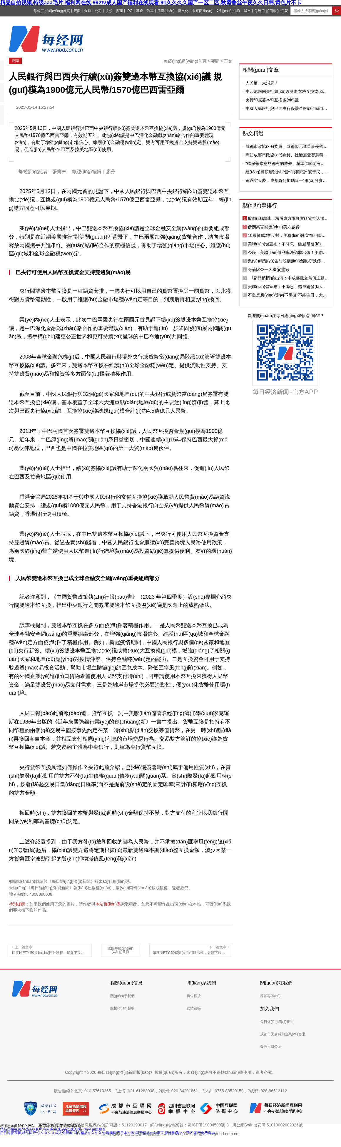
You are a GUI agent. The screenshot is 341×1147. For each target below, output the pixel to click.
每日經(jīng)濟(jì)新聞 (276, 1022)
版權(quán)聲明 (122, 1008)
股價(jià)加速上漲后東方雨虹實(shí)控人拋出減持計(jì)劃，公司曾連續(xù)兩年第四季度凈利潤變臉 (288, 218)
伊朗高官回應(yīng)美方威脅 (274, 227)
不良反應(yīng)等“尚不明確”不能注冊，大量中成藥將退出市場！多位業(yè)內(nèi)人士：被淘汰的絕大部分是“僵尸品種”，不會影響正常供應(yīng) (288, 295)
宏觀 (77, 11)
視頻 (108, 11)
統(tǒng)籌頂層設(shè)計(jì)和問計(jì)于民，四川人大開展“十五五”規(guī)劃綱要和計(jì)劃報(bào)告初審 (287, 172)
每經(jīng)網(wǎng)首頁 (52, 11)
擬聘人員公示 (270, 1046)
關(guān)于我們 (122, 996)
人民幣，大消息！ (261, 83)
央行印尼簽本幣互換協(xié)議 (272, 100)
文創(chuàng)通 (228, 11)
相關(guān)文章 (261, 70)
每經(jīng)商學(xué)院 (271, 11)
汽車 (150, 11)
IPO (129, 11)
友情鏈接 (194, 1008)
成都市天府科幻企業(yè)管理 (282, 1034)
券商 (119, 11)
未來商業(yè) (202, 11)
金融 (87, 11)
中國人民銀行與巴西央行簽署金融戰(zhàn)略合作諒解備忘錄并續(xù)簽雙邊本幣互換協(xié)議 (286, 108)
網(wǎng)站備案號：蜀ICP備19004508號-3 (190, 1125)
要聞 (15, 61)
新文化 (183, 11)
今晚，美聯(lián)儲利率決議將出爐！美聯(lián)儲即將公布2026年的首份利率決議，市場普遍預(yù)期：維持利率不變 (288, 252)
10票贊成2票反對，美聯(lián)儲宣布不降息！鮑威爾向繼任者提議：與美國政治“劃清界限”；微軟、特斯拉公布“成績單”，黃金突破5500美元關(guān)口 (287, 235)
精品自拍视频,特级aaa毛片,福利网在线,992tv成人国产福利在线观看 (53, 1129)
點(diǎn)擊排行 (260, 205)
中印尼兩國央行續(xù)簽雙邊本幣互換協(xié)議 (285, 91)
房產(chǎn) (165, 11)
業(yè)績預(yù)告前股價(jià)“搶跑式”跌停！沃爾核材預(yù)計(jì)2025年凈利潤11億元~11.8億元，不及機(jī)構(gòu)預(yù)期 (286, 261)
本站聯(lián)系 (108, 904)
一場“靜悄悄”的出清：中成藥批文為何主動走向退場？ (288, 278)
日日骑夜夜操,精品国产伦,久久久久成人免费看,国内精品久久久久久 (52, 1133)
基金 (139, 11)
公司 (98, 11)
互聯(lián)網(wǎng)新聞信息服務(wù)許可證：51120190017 (93, 1125)
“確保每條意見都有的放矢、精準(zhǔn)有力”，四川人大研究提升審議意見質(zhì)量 (283, 163)
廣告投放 (194, 996)
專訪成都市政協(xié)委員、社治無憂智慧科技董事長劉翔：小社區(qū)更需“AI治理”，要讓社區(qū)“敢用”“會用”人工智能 (286, 155)
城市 (247, 11)
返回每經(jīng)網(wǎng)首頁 (120, 950)
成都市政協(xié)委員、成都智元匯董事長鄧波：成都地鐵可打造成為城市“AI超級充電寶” (285, 146)
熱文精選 (253, 133)
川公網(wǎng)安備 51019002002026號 (267, 1125)
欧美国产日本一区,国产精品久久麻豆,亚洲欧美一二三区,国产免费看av (160, 1133)
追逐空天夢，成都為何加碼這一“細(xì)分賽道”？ (284, 180)
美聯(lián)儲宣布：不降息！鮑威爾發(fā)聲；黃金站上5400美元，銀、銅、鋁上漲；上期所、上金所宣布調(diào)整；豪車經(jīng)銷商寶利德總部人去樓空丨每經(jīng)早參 (288, 244)
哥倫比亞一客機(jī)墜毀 (269, 269)
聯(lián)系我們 (201, 982)
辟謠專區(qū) (270, 996)
